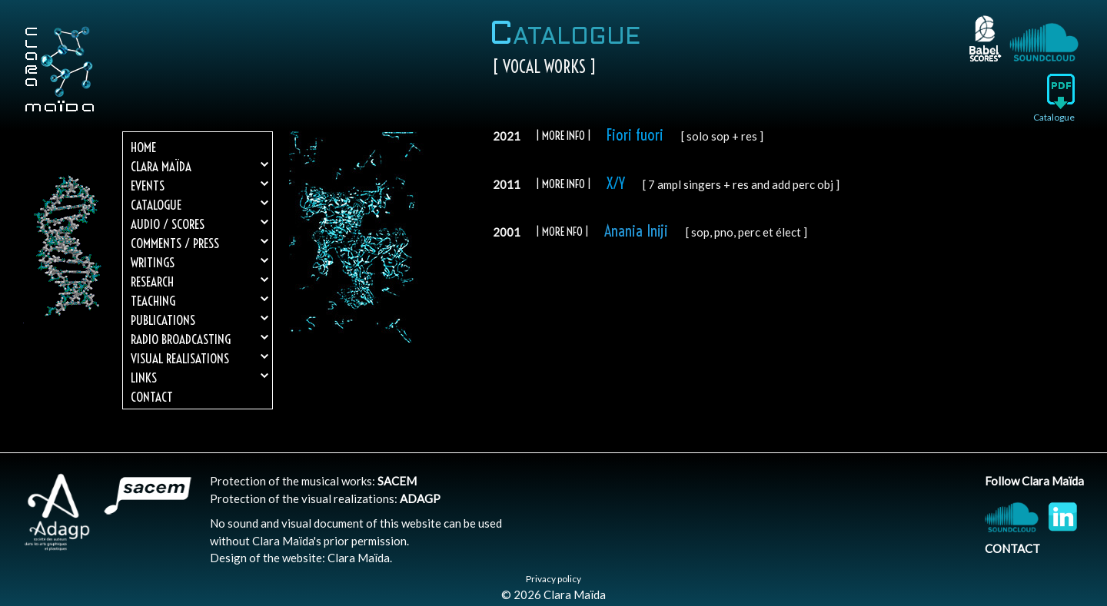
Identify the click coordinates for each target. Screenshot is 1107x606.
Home (143, 147)
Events (199, 185)
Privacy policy (553, 578)
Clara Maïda (199, 166)
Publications (199, 320)
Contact (152, 397)
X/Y (616, 183)
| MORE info (560, 184)
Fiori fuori (635, 134)
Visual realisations (199, 358)
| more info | (563, 135)
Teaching (199, 301)
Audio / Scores (199, 224)
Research (199, 281)
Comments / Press (199, 243)
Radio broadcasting (199, 339)
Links (199, 377)
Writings (199, 262)
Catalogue (199, 205)
